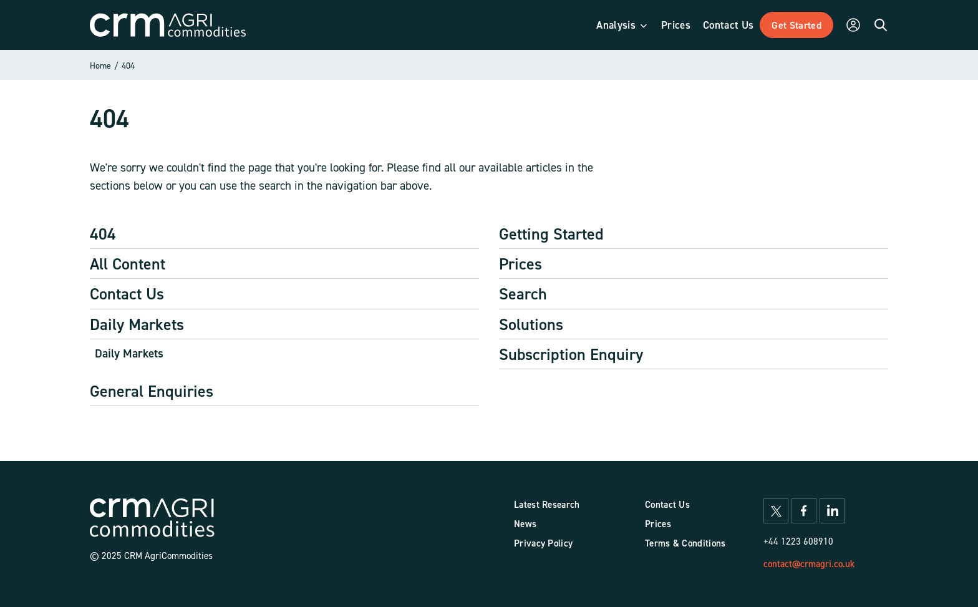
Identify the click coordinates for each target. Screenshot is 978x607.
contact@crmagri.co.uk (809, 564)
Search (523, 293)
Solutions (531, 324)
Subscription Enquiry (571, 354)
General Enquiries (151, 391)
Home (100, 65)
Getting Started (551, 233)
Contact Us (127, 293)
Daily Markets (137, 324)
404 (128, 65)
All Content (127, 263)
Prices (520, 263)
